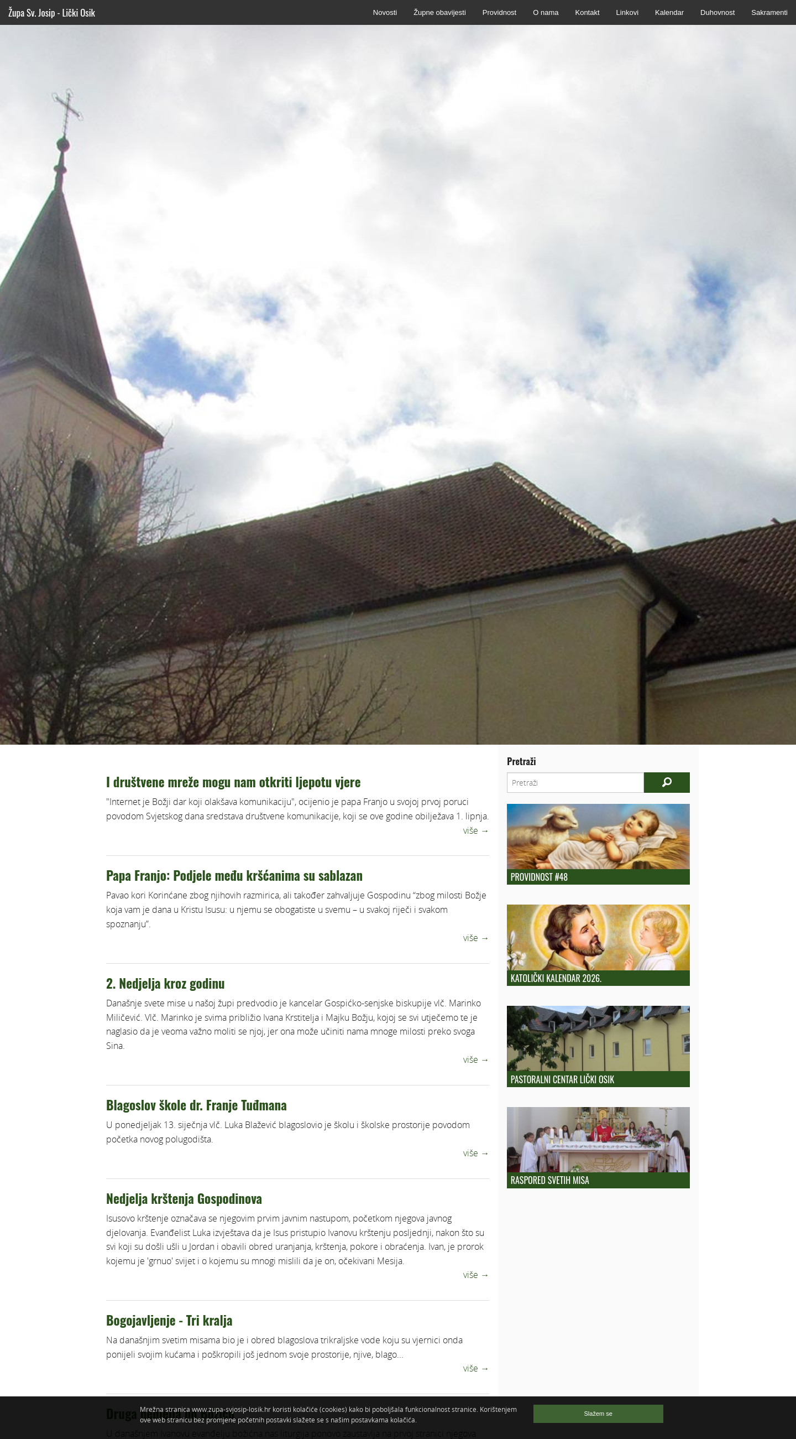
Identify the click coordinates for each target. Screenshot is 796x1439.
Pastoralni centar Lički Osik (562, 1079)
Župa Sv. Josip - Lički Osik (51, 12)
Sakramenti (769, 12)
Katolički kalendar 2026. (556, 978)
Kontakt (587, 12)
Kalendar (669, 12)
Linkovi (627, 12)
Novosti (385, 12)
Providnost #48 (539, 877)
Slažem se (598, 1413)
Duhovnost (717, 12)
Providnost (499, 12)
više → (476, 830)
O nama (545, 12)
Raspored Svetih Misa (550, 1180)
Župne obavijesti (439, 12)
